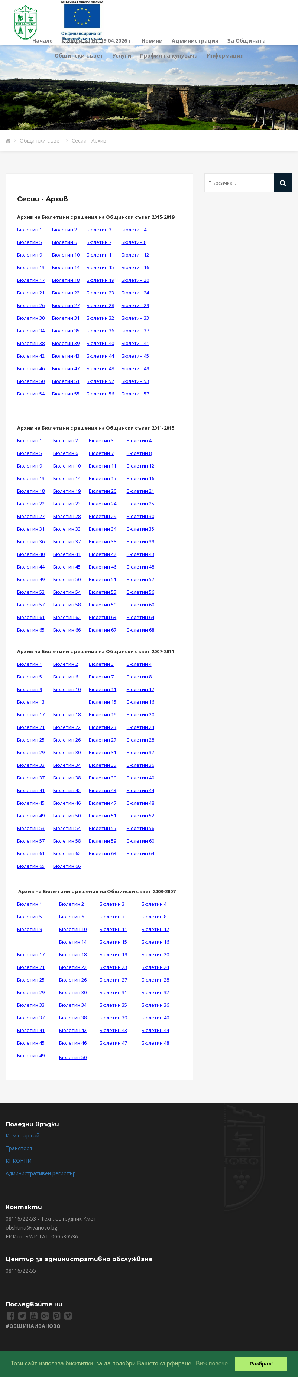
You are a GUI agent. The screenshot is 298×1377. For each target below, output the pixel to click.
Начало (42, 40)
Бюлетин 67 (102, 629)
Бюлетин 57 (135, 393)
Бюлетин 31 (66, 318)
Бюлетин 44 (100, 355)
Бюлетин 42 (31, 355)
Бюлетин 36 (100, 330)
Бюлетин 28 (100, 305)
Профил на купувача (169, 55)
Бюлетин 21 (31, 292)
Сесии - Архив (89, 140)
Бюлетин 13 (31, 267)
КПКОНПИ (19, 1160)
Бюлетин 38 (31, 343)
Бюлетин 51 (66, 381)
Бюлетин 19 (100, 280)
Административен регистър (41, 1173)
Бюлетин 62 (67, 617)
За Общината (246, 40)
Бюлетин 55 (66, 393)
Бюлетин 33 (135, 318)
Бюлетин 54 (31, 393)
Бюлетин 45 (135, 355)
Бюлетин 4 (134, 229)
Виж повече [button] (212, 1363)
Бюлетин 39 (66, 343)
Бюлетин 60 (140, 604)
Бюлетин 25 (140, 503)
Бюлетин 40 (100, 343)
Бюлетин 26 (31, 305)
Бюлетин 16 (135, 267)
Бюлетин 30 (31, 318)
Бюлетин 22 (66, 292)
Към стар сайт (24, 1135)
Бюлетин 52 (100, 381)
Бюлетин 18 (66, 280)
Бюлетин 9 (29, 254)
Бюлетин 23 (100, 292)
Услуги (121, 55)
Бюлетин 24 (135, 292)
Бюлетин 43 (66, 355)
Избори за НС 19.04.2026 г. (97, 40)
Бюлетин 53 (135, 381)
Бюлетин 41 (135, 343)
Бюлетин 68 (140, 629)
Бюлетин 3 (99, 229)
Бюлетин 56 (100, 393)
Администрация (195, 40)
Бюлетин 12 (135, 254)
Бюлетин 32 (100, 318)
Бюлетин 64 (140, 617)
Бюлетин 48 (100, 368)
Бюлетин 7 (99, 242)
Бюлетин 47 (66, 368)
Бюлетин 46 (31, 368)
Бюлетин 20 (135, 280)
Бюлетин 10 (66, 254)
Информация (225, 55)
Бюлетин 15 (100, 267)
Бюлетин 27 (66, 305)
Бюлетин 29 (135, 305)
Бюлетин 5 (29, 242)
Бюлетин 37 (135, 330)
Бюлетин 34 (31, 330)
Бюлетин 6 (64, 242)
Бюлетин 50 (31, 381)
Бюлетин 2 (64, 229)
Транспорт (19, 1148)
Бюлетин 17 (31, 280)
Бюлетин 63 (102, 617)
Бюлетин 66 (67, 629)
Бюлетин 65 (31, 629)
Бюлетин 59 (102, 604)
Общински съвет (79, 55)
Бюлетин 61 (31, 617)
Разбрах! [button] (261, 1364)
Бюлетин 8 (134, 242)
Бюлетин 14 (66, 267)
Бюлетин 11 (100, 254)
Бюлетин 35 (66, 330)
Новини (152, 40)
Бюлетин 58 (67, 604)
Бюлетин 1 (29, 229)
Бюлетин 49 (135, 368)
